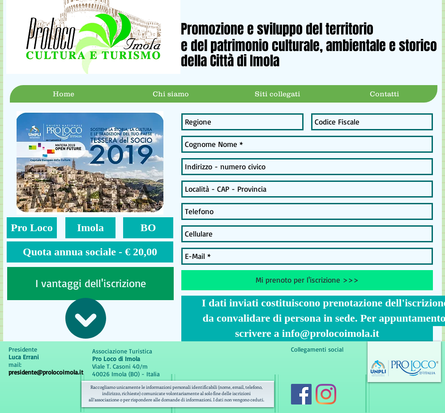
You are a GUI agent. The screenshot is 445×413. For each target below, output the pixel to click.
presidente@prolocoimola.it (46, 372)
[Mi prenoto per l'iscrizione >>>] (307, 280)
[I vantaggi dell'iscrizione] (90, 283)
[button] (32, 227)
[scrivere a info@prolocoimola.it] (307, 333)
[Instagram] (326, 394)
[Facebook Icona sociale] (301, 394)
